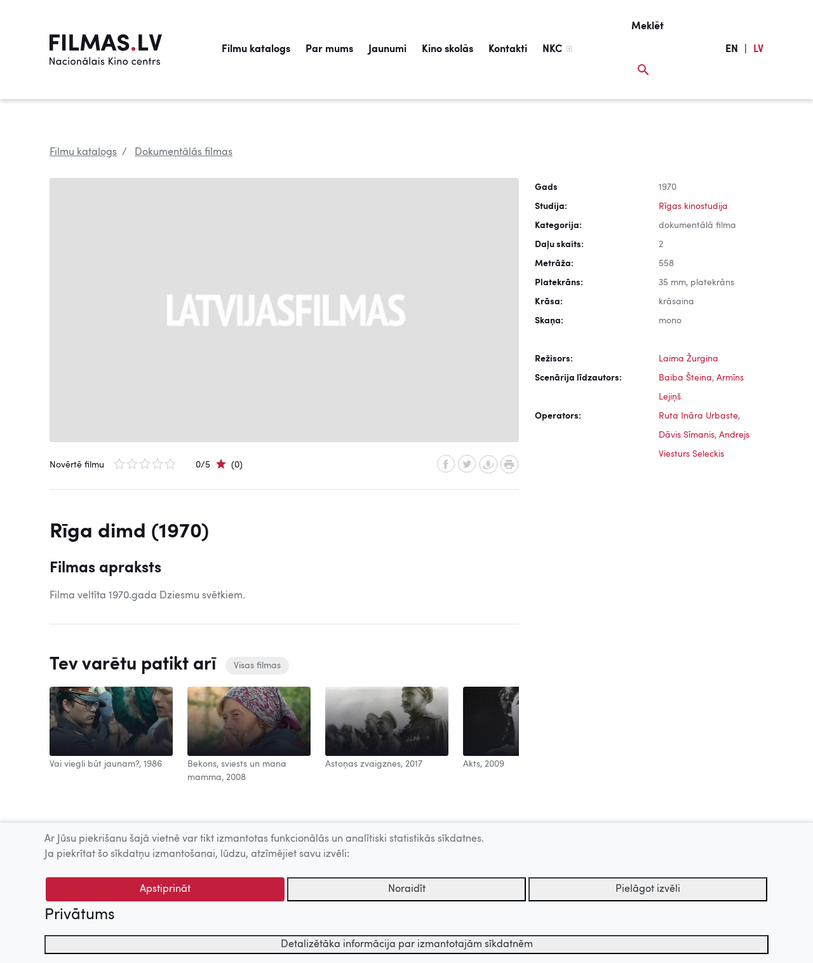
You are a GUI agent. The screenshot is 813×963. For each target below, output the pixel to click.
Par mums (329, 49)
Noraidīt (407, 889)
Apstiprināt (165, 889)
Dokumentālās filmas (183, 152)
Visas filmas (257, 665)
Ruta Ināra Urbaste (698, 416)
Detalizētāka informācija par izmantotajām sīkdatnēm (407, 944)
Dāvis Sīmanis (687, 435)
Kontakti (507, 49)
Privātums (79, 915)
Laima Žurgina (688, 358)
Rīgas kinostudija (693, 206)
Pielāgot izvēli (647, 889)
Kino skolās (447, 49)
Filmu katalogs (256, 49)
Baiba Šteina (685, 378)
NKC (552, 49)
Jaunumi (387, 49)
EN (731, 49)
